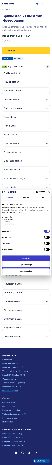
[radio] (7, 58)
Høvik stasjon (10, 187)
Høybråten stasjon (13, 284)
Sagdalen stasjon (12, 327)
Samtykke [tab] (9, 197)
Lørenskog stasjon (13, 292)
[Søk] (42, 4)
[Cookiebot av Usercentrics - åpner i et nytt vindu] (36, 192)
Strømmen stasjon (13, 319)
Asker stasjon (10, 117)
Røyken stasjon (11, 82)
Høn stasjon (10, 126)
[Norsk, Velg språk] (37, 4)
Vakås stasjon (10, 134)
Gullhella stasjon (12, 99)
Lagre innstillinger (26, 265)
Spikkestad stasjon (13, 73)
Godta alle (26, 258)
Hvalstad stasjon (12, 143)
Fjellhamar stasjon (13, 310)
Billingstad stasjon (12, 152)
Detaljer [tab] (26, 197)
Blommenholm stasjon (14, 178)
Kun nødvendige (26, 271)
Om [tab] (43, 197)
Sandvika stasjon (12, 169)
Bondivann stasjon (13, 108)
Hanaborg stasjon (12, 301)
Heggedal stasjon (12, 90)
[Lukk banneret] (49, 192)
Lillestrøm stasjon (12, 336)
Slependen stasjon (13, 161)
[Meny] (47, 4)
